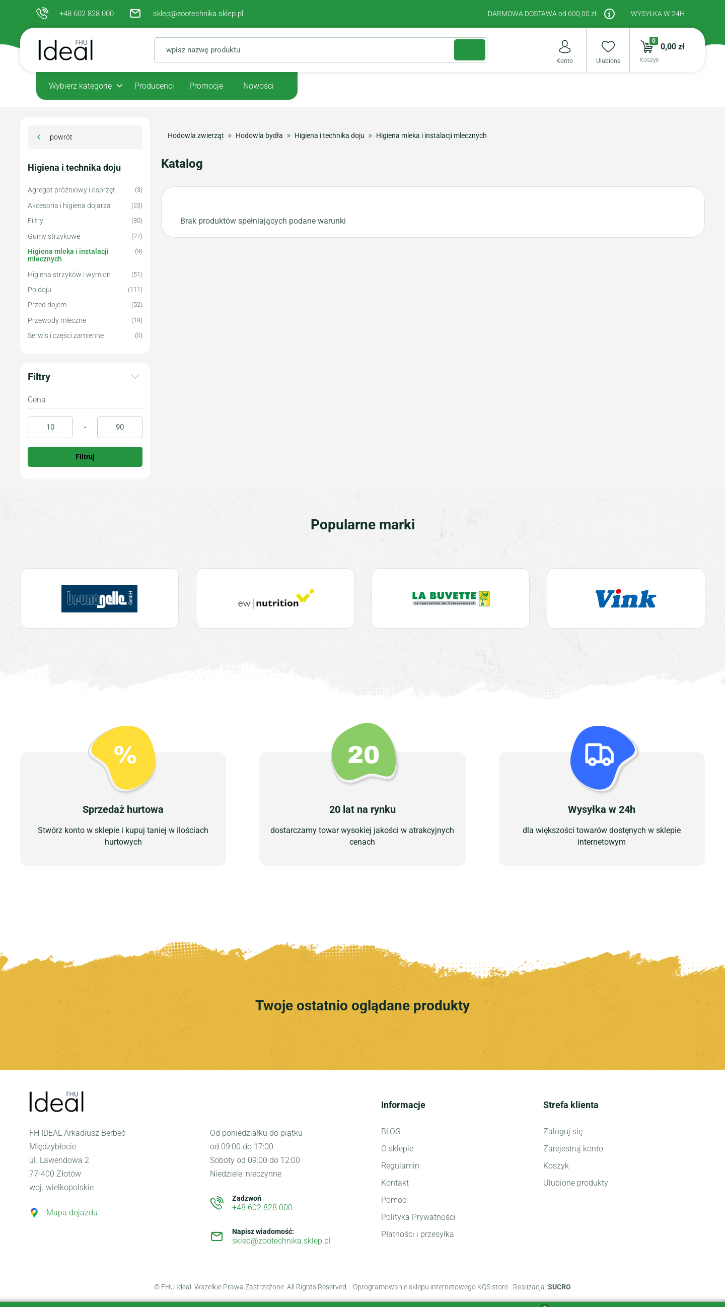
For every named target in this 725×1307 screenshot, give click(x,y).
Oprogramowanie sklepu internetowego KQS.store (430, 1287)
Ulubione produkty (575, 1183)
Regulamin (400, 1166)
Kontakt (395, 1183)
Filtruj (85, 457)
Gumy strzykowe (54, 236)
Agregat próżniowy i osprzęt (71, 190)
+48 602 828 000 (86, 13)
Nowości (258, 86)
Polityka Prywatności (418, 1217)
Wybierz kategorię (80, 86)
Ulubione (608, 60)
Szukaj (459, 49)
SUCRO (559, 1287)
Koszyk (556, 1166)
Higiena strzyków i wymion (69, 275)
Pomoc (393, 1200)
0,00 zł (657, 49)
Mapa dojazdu (72, 1212)
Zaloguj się (563, 1131)
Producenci (154, 86)
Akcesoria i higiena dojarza (69, 206)
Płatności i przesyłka (417, 1234)
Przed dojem (47, 305)
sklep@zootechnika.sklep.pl (198, 13)
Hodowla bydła (259, 135)
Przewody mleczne (57, 320)
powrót (61, 137)
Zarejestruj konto (573, 1148)
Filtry (35, 221)
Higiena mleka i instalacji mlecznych (68, 255)
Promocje (206, 86)
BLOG (391, 1131)
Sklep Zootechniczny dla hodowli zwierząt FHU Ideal (76, 50)
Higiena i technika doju (74, 168)
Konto (564, 60)
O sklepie (397, 1148)
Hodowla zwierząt (196, 135)
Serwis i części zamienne (66, 335)
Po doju (39, 290)
